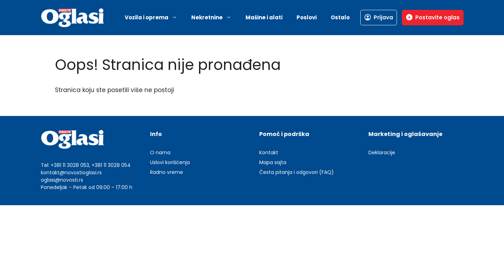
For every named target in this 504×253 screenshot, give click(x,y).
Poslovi (307, 17)
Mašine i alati (263, 17)
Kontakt (268, 152)
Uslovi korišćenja (170, 162)
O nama (160, 152)
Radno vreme (166, 172)
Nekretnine (214, 17)
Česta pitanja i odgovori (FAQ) (296, 172)
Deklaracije (381, 152)
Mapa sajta (272, 162)
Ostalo (340, 17)
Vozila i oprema (154, 17)
